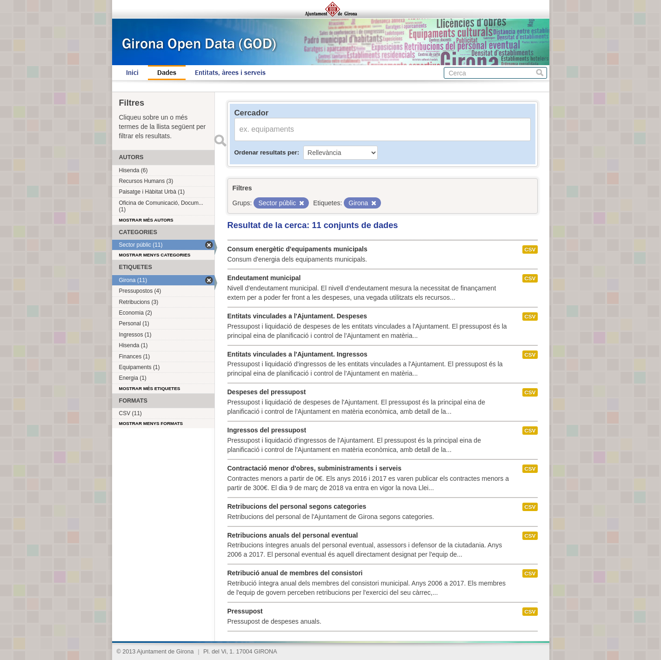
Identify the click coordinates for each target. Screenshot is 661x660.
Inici (132, 72)
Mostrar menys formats (151, 423)
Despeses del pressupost (266, 392)
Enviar (220, 141)
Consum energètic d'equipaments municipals (297, 249)
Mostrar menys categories (155, 254)
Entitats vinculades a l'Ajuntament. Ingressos (297, 354)
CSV (529, 249)
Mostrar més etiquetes (149, 388)
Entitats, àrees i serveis (230, 72)
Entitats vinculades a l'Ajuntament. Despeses (297, 316)
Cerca (540, 73)
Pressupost (245, 611)
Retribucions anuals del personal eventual (292, 535)
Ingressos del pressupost (267, 430)
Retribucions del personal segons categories (297, 506)
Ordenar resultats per (265, 152)
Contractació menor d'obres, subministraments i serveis (314, 468)
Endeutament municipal (264, 278)
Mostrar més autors (146, 219)
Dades (166, 72)
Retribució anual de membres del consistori (295, 573)
